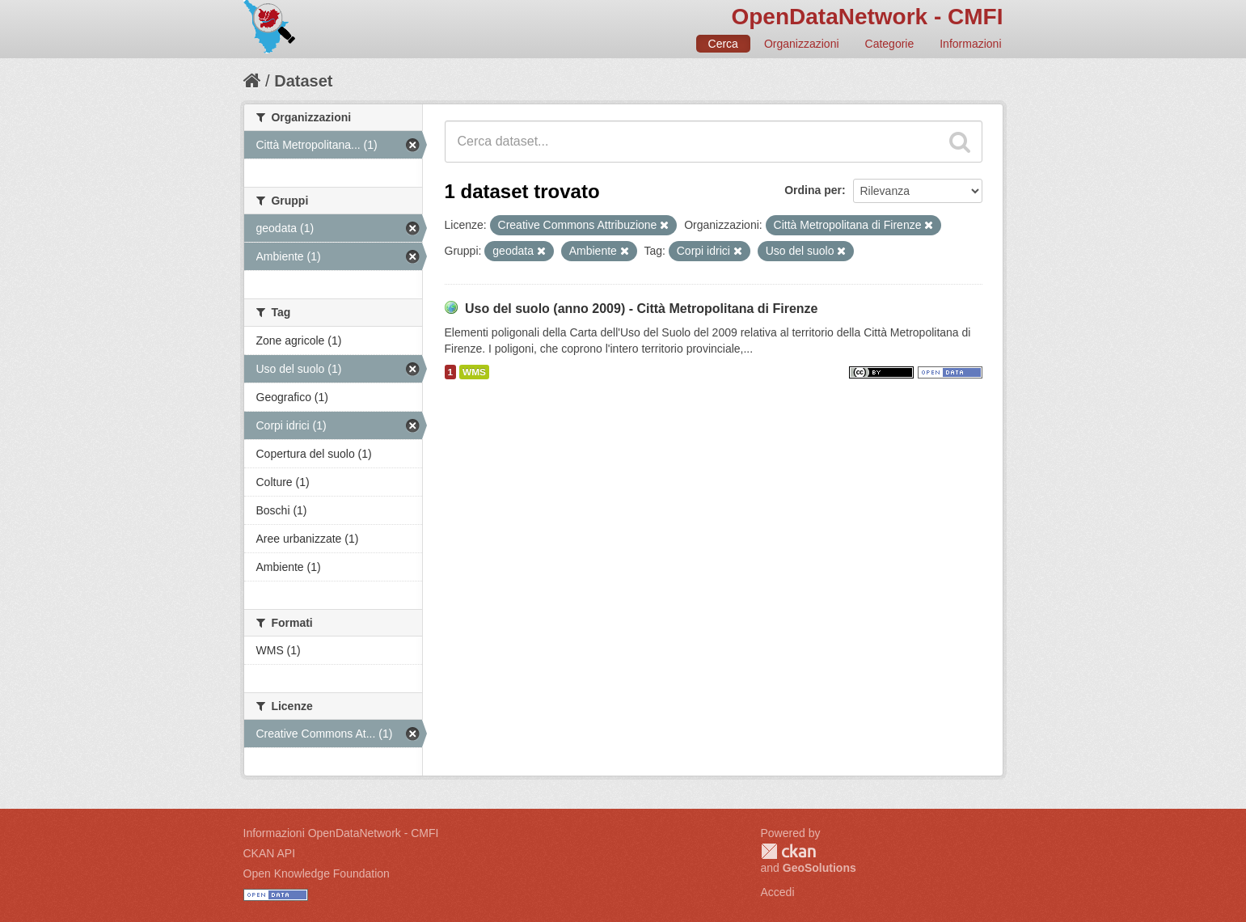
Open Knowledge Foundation (316, 873)
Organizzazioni (801, 43)
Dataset (303, 81)
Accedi (778, 892)
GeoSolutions (819, 867)
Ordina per (813, 190)
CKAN (788, 851)
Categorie (889, 43)
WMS (474, 372)
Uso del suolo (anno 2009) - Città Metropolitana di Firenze (641, 308)
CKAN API (269, 853)
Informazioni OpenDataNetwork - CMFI (341, 833)
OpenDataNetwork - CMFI (867, 16)
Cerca (723, 43)
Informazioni (970, 43)
